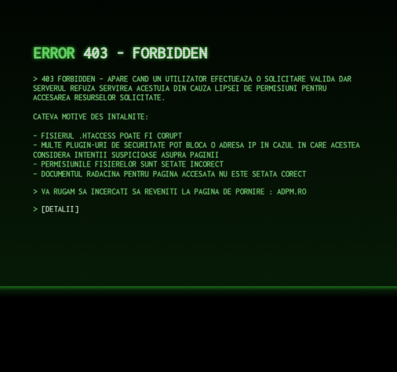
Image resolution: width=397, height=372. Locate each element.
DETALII (59, 209)
